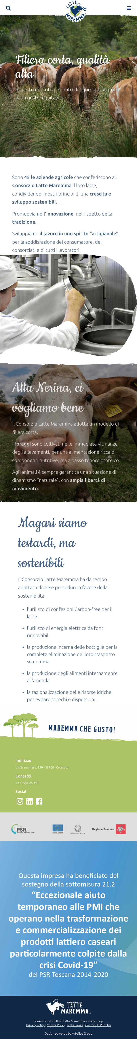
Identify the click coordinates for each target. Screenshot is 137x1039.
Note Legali (75, 1025)
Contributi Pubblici (98, 1025)
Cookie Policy (56, 1025)
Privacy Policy (35, 1025)
